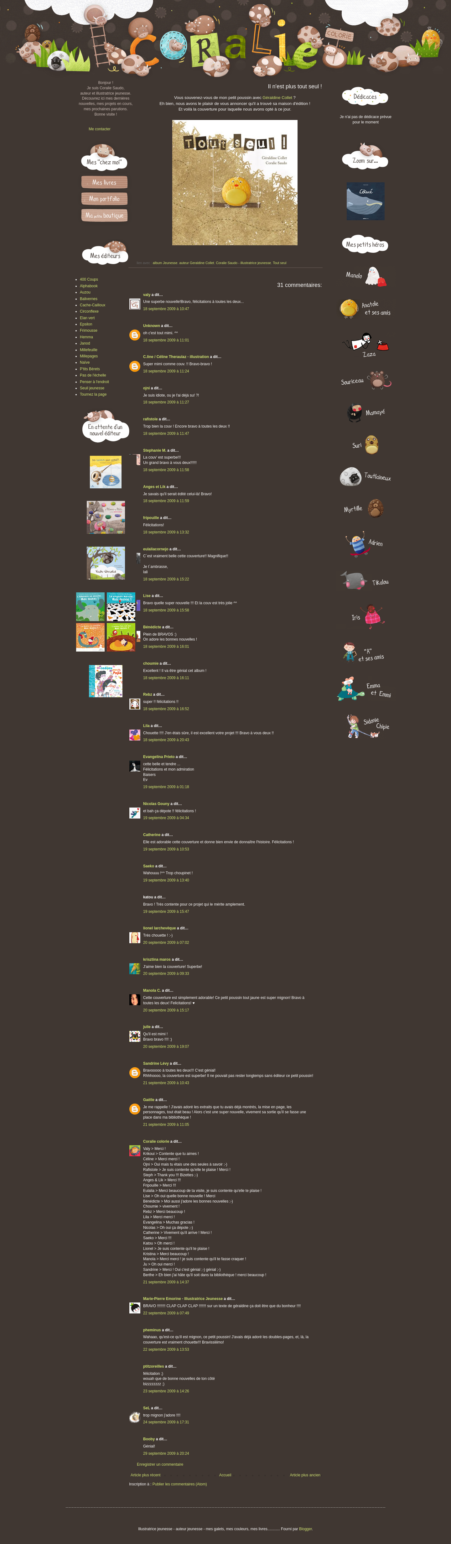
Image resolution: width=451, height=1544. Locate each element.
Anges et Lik (154, 487)
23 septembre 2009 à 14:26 (166, 1391)
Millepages (89, 356)
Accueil (225, 1475)
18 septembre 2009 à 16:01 (166, 646)
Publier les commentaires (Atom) (180, 1484)
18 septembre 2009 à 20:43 (166, 740)
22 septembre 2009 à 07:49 (166, 1313)
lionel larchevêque (159, 928)
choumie (150, 663)
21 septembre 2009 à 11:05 (166, 1124)
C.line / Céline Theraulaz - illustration (176, 357)
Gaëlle (148, 1100)
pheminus (152, 1330)
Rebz (147, 694)
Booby (149, 1439)
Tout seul (279, 263)
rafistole (150, 419)
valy (146, 295)
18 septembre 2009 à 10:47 (166, 309)
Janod (85, 343)
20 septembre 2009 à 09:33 (166, 973)
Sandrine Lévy (156, 1063)
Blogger (305, 1529)
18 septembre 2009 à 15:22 (166, 579)
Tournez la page (93, 394)
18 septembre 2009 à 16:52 (166, 709)
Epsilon (86, 324)
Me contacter (99, 129)
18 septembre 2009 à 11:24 (166, 371)
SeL (146, 1408)
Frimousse (88, 330)
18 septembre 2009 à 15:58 (166, 610)
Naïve (85, 362)
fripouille (151, 518)
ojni (146, 388)
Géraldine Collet (277, 97)
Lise (147, 596)
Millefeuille (88, 350)
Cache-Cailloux (92, 305)
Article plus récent (145, 1475)
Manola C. (152, 990)
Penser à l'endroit (94, 382)
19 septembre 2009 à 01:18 (166, 787)
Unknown (151, 326)
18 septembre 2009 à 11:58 (166, 470)
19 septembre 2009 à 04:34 (166, 818)
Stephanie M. (154, 450)
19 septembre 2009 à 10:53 (166, 849)
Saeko (148, 866)
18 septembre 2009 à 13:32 (166, 532)
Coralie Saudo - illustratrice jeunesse (243, 263)
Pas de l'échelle (93, 375)
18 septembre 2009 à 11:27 (166, 402)
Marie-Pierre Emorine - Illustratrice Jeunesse (183, 1299)
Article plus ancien (305, 1475)
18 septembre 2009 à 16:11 (166, 678)
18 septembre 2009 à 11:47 (166, 433)
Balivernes (88, 299)
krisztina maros (157, 959)
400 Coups (89, 279)
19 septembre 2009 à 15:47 (166, 911)
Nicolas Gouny (156, 804)
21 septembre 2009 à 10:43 (166, 1083)
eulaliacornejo (155, 549)
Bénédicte (152, 627)
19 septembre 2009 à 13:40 (166, 880)
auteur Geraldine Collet (196, 263)
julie (147, 1027)
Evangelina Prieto (159, 757)
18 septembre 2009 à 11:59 (166, 501)
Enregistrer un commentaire (160, 1464)
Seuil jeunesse (92, 388)
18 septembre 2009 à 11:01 (166, 340)
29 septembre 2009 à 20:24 (166, 1453)
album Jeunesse (165, 263)
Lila (146, 726)
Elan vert (87, 318)
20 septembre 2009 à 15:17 (166, 1010)
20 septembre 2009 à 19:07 (166, 1046)
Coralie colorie (156, 1141)
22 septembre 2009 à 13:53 (166, 1349)
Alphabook (89, 286)
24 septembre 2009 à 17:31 (166, 1422)
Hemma (86, 337)
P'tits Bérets (90, 369)
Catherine (151, 835)
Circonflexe (89, 311)
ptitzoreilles (153, 1366)
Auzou (85, 292)
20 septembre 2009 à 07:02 (166, 942)
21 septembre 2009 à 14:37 (166, 1282)
